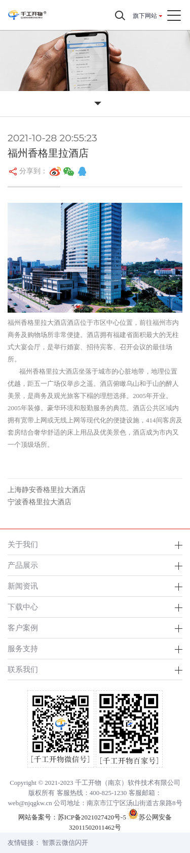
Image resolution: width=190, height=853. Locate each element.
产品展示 (23, 565)
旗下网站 (145, 15)
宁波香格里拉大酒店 (39, 502)
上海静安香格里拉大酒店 (47, 490)
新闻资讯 (23, 586)
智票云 (52, 842)
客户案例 (23, 627)
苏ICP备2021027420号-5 (92, 817)
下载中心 (23, 606)
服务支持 (23, 648)
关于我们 (23, 544)
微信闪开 (75, 842)
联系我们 (23, 669)
